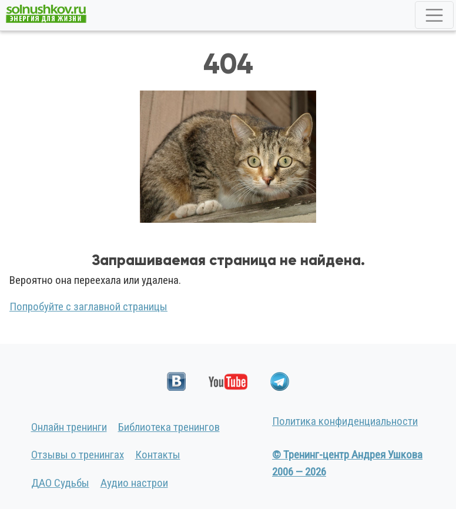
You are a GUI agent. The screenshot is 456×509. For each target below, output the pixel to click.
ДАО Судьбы (60, 483)
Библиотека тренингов (169, 427)
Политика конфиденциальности (345, 421)
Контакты (157, 454)
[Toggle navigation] (434, 15)
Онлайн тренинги (69, 427)
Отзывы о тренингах (77, 454)
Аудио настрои (134, 483)
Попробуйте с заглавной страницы (88, 306)
